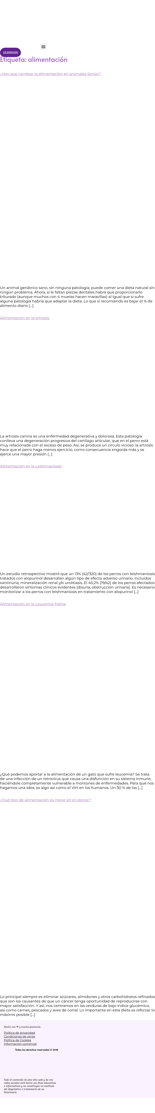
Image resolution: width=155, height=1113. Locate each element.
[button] (43, 46)
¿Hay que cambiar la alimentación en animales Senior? (50, 74)
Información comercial (20, 1044)
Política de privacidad (19, 1033)
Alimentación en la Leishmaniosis (31, 466)
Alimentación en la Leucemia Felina (33, 604)
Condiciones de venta (19, 1036)
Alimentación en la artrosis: (25, 318)
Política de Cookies (17, 1040)
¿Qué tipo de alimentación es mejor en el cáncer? (45, 800)
